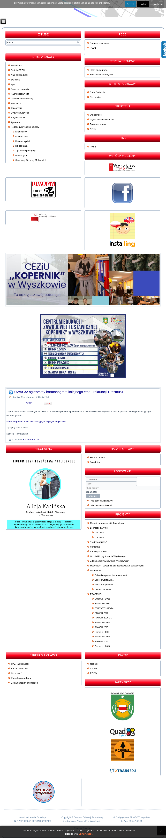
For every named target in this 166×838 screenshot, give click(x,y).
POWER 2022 (102, 613)
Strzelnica (95, 462)
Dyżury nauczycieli (20, 112)
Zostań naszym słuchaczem (24, 683)
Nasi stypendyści (19, 75)
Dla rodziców (21, 136)
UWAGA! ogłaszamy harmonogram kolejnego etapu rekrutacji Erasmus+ (69, 392)
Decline (143, 4)
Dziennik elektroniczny (22, 98)
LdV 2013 (99, 537)
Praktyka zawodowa (21, 678)
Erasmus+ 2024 (102, 603)
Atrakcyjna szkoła (98, 551)
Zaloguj (93, 496)
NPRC (93, 129)
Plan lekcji (16, 103)
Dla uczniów (21, 131)
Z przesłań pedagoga (25, 150)
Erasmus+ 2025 (31, 439)
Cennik (93, 668)
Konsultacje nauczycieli (101, 74)
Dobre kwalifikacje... (104, 580)
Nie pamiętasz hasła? (101, 505)
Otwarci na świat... (104, 589)
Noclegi (93, 664)
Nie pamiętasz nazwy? (102, 500)
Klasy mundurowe (99, 70)
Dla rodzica (95, 97)
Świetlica (15, 79)
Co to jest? (16, 673)
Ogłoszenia (16, 108)
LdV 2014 (99, 532)
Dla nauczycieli (22, 141)
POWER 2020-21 (103, 617)
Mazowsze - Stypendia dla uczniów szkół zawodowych (117, 565)
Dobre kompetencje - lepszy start (111, 575)
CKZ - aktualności (20, 664)
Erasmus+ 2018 (102, 632)
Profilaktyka (21, 155)
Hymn (93, 146)
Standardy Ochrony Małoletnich (30, 160)
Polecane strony (98, 124)
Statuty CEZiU (18, 70)
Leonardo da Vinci (99, 528)
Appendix (15, 122)
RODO (93, 673)
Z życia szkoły (18, 117)
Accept (130, 4)
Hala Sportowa (97, 457)
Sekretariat (16, 65)
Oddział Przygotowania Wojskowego (108, 556)
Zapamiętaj (91, 492)
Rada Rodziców (97, 92)
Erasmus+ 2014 (102, 646)
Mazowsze (95, 570)
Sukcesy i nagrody (20, 89)
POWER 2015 (102, 641)
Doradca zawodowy (99, 43)
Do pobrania (21, 146)
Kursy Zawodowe (19, 668)
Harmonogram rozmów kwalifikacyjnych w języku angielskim (36, 421)
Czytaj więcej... (86, 834)
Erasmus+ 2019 (102, 622)
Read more (158, 4)
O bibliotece (96, 115)
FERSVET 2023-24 (104, 608)
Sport (13, 84)
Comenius (95, 546)
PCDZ (93, 48)
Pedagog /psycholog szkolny (25, 127)
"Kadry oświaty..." (98, 542)
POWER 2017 (102, 627)
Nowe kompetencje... (105, 584)
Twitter (28, 402)
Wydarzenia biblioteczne (102, 119)
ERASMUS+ (96, 594)
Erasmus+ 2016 (102, 636)
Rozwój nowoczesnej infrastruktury (107, 523)
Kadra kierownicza (20, 94)
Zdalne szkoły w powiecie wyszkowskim (109, 561)
